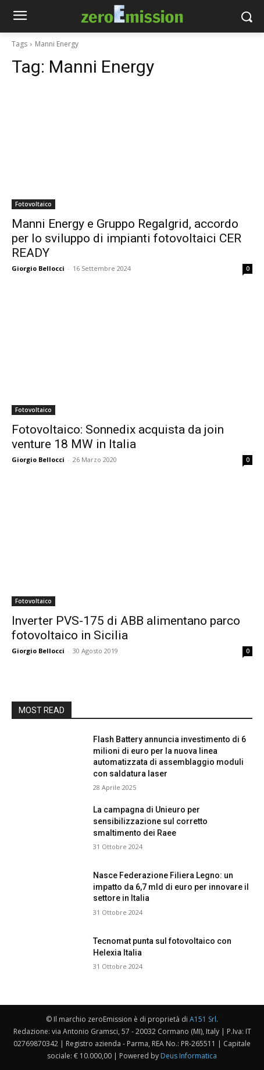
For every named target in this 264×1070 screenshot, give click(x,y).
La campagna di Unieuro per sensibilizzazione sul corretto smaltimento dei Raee (150, 821)
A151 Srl (203, 1019)
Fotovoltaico (33, 204)
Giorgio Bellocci (38, 268)
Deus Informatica (188, 1056)
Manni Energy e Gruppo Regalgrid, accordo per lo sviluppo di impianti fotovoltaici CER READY (126, 238)
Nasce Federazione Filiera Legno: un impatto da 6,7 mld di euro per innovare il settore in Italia (171, 887)
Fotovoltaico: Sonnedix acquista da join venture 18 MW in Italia (118, 437)
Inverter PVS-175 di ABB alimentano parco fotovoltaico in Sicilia (126, 628)
